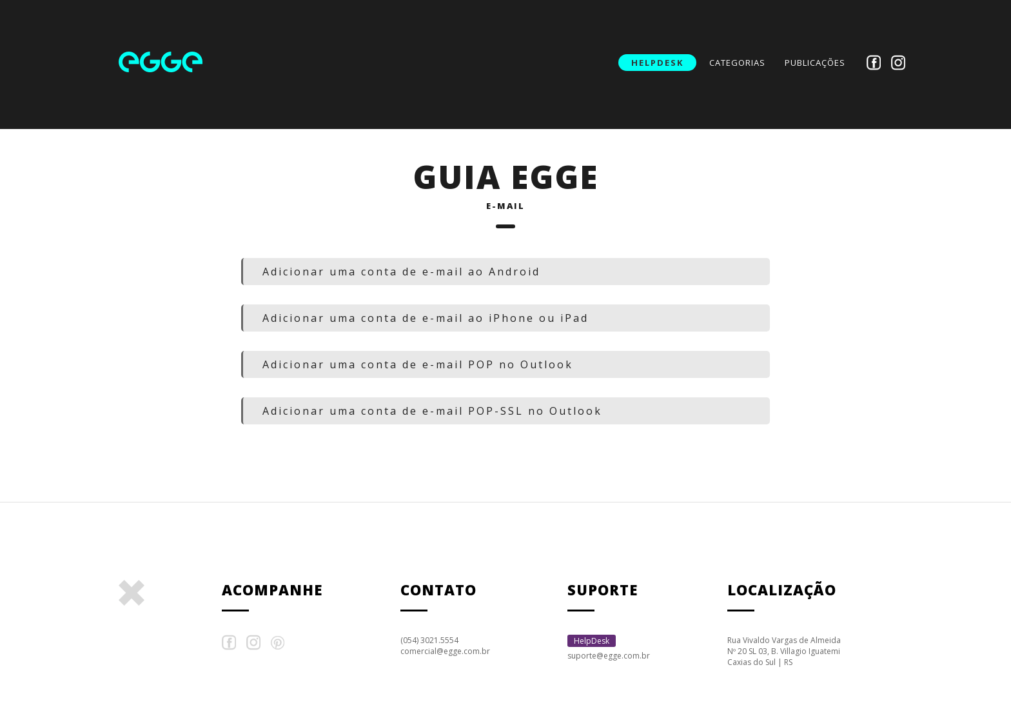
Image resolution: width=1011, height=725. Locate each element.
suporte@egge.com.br (608, 655)
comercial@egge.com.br (445, 651)
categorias (737, 62)
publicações (815, 62)
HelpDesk (657, 62)
